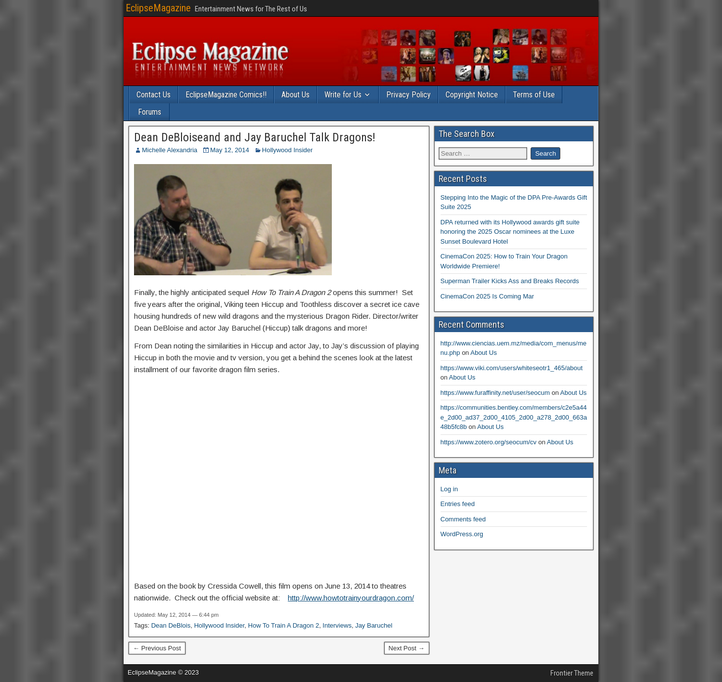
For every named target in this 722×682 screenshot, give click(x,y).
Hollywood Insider (287, 150)
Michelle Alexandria (169, 150)
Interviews (337, 625)
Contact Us (153, 94)
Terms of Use (534, 94)
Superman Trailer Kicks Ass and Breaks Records (510, 281)
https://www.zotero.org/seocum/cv (489, 442)
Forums (149, 112)
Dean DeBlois (171, 625)
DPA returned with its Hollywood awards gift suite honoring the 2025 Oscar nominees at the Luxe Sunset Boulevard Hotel (510, 231)
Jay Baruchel (373, 625)
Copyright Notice (472, 94)
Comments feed (463, 519)
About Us (295, 94)
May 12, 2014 (229, 150)
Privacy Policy (408, 94)
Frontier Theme (571, 673)
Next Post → (407, 648)
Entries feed (458, 504)
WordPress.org (462, 534)
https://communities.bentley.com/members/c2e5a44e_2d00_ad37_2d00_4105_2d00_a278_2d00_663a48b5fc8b (514, 417)
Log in (449, 489)
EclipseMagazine (158, 8)
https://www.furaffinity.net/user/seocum (495, 392)
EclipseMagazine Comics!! (226, 94)
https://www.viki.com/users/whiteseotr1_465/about (512, 368)
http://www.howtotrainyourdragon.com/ (351, 598)
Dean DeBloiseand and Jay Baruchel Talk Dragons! (254, 137)
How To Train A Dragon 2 (283, 625)
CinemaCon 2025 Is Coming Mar (487, 296)
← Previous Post (157, 648)
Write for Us (342, 94)
